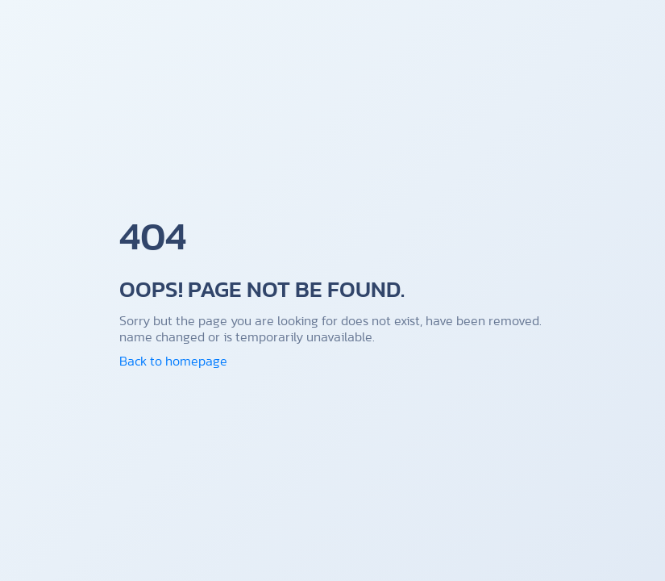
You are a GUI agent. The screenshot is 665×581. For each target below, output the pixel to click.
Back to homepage (173, 360)
